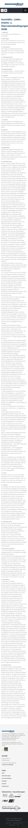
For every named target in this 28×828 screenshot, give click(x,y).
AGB (18, 825)
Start (3, 773)
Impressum (8, 823)
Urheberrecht (12, 825)
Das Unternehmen (6, 778)
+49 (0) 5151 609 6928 (7, 764)
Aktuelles (4, 781)
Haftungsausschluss (17, 823)
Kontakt (4, 783)
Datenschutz (5, 786)
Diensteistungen (6, 775)
